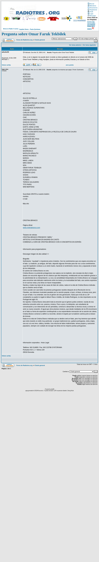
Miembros (92, 6)
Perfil (90, 12)
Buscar (91, 4)
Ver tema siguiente (89, 45)
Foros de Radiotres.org (24, 40)
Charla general (40, 40)
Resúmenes (93, 8)
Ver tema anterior (75, 45)
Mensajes (92, 16)
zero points (70, 65)
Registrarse (92, 10)
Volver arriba (6, 65)
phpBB (52, 389)
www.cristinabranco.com (31, 228)
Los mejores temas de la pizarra (91, 27)
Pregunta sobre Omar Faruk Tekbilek (34, 34)
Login (90, 14)
